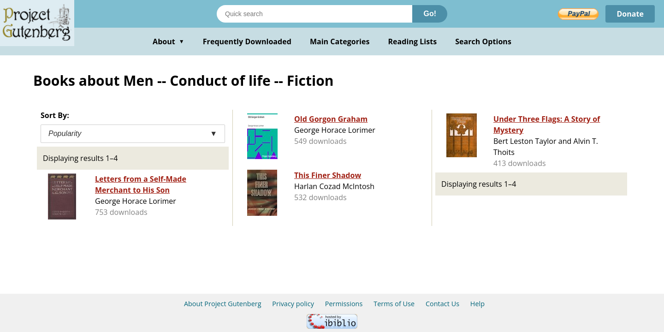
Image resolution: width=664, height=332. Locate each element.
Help (477, 303)
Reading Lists (412, 41)
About (168, 41)
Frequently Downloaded (247, 41)
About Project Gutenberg (222, 303)
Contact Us (442, 303)
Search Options (483, 41)
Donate (630, 14)
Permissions (344, 303)
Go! (429, 14)
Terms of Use (394, 303)
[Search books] (314, 14)
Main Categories (340, 41)
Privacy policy (293, 303)
